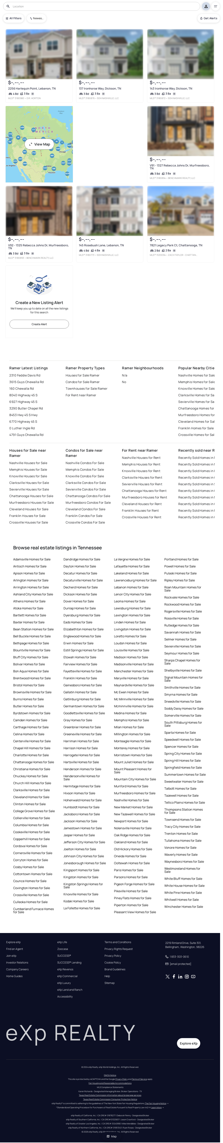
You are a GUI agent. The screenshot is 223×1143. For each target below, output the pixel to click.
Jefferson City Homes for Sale (84, 842)
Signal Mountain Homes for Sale (183, 679)
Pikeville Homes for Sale (131, 891)
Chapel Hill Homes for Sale (31, 748)
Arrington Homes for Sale (31, 587)
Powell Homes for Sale (180, 566)
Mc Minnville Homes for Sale (134, 699)
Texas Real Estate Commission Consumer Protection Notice (110, 1099)
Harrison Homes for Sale (81, 748)
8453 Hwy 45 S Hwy (23, 415)
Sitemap (110, 983)
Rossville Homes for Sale (181, 618)
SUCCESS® (64, 955)
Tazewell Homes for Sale (181, 795)
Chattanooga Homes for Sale (33, 762)
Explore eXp (13, 942)
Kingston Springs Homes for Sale (83, 885)
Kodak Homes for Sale (79, 901)
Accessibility (65, 996)
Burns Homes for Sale (28, 699)
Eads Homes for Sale (78, 622)
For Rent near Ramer (81, 395)
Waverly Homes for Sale (181, 854)
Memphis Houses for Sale (28, 469)
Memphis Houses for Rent (141, 464)
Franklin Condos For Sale (84, 516)
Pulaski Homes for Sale (180, 573)
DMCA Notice (110, 1075)
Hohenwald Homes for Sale (83, 800)
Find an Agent (14, 949)
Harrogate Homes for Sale (82, 755)
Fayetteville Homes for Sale (83, 671)
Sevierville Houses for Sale (29, 489)
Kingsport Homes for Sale (81, 870)
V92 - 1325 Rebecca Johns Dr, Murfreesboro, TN (38, 246)
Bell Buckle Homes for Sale (32, 636)
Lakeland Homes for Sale (131, 573)
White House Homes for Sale (184, 885)
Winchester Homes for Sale (183, 906)
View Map (39, 144)
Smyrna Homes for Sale (180, 694)
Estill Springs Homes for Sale (84, 650)
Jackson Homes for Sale (80, 821)
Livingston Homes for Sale (132, 629)
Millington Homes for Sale (132, 734)
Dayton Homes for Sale (80, 566)
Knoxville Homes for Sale (81, 894)
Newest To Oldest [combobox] (38, 18)
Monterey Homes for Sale (132, 748)
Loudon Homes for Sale (130, 643)
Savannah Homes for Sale (182, 632)
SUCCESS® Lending (69, 962)
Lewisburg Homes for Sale (132, 608)
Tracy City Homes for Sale (182, 826)
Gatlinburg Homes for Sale (82, 699)
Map (111, 1136)
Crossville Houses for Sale (28, 522)
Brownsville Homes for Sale (32, 692)
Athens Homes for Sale (29, 601)
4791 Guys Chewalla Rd (26, 435)
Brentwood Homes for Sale (32, 678)
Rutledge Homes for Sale (181, 625)
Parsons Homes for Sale (131, 877)
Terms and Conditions (118, 942)
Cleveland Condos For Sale (85, 509)
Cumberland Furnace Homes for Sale (33, 910)
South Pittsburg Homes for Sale (183, 724)
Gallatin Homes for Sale (80, 692)
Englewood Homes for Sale (82, 636)
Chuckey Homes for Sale (30, 776)
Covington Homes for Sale (31, 888)
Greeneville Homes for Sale (83, 734)
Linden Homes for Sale (130, 622)
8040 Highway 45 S (23, 395)
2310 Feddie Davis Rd (24, 375)
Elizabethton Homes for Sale (84, 629)
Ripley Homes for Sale (179, 580)
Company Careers (17, 969)
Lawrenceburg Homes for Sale (135, 580)
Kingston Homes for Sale (81, 877)
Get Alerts (208, 18)
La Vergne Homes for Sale (132, 559)
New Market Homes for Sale (133, 807)
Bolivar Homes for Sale (29, 664)
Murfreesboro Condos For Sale (88, 502)
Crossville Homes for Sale (31, 895)
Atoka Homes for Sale (28, 608)
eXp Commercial (67, 976)
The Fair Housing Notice (155, 1103)
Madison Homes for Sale (131, 657)
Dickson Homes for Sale (80, 594)
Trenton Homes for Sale (181, 833)
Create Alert (39, 324)
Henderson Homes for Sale (82, 769)
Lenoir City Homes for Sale (132, 594)
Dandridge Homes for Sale (82, 559)
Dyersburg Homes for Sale (82, 615)
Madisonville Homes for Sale (134, 664)
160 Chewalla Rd (21, 388)
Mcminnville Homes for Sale (133, 706)
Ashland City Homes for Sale (33, 594)
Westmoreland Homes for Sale (182, 870)
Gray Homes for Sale (78, 720)
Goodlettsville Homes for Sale (84, 713)
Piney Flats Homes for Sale (132, 898)
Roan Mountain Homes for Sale (182, 588)
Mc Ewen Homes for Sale (131, 692)
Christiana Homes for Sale (31, 769)
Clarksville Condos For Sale (86, 483)
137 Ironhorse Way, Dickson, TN (100, 88)
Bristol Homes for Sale (28, 685)
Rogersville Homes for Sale (183, 611)
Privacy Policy (113, 955)
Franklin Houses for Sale (27, 516)
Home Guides (14, 976)
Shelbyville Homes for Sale (183, 670)
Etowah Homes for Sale (80, 657)
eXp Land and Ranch (69, 989)
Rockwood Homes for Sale (182, 604)
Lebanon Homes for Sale (131, 587)
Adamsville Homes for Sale (32, 559)
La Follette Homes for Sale (82, 908)
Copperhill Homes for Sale (31, 839)
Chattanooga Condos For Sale (88, 496)
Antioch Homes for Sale (29, 566)
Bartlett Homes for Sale (29, 615)
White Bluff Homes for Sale (183, 878)
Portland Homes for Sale (181, 559)
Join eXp (11, 955)
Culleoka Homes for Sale (30, 902)
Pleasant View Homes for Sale (135, 912)
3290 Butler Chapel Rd (26, 408)
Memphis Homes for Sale (131, 720)
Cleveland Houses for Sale (28, 509)
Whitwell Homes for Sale (181, 899)
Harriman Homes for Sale (81, 741)
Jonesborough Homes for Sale (85, 863)
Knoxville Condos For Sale (85, 476)
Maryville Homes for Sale (131, 678)
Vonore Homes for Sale (180, 847)
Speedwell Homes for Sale (182, 739)
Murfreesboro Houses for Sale (31, 502)
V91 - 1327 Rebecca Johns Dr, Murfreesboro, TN (179, 166)
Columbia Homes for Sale (31, 825)
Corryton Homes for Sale (30, 860)
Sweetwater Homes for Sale (183, 781)
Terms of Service (139, 1079)
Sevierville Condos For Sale (86, 489)
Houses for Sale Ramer (82, 375)
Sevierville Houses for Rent (142, 484)
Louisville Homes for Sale (131, 650)
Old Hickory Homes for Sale (133, 849)
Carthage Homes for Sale (31, 727)
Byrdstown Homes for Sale (31, 713)
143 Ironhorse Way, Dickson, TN (171, 88)
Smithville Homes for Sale (182, 687)
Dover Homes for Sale (79, 601)
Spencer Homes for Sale (181, 746)
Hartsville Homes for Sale (81, 762)
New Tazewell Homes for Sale (134, 814)
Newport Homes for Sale (131, 821)
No (124, 382)
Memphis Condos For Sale (85, 469)
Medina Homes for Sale (130, 713)
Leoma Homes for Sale (129, 601)
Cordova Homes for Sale (30, 846)
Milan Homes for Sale (129, 727)
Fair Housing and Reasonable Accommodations (110, 1083)
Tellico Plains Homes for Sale (184, 802)
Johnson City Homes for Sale (84, 856)
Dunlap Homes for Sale (80, 608)
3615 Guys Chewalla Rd (26, 382)
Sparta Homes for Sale (180, 732)
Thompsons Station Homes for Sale (183, 811)
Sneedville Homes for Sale (182, 701)
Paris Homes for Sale (128, 870)
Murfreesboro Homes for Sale (134, 793)
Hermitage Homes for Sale (82, 786)
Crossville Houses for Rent (141, 517)
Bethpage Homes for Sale (31, 643)
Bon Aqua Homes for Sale (31, 671)
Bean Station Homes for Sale (33, 629)
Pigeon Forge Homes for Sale (134, 884)
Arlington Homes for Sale (30, 580)
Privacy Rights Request (119, 949)
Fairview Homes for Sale (80, 664)
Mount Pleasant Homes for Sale (133, 770)
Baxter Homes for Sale (28, 622)
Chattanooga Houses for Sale (31, 496)
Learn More (156, 1107)
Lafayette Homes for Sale (132, 566)
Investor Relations (17, 962)
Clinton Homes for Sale (29, 804)
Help (107, 976)
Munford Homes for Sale (131, 786)
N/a (124, 375)
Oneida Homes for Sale (130, 856)
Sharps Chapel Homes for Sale (182, 662)
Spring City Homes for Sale (183, 753)
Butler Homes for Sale (28, 706)
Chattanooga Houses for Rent (144, 491)
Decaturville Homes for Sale (83, 580)
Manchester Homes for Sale (133, 671)
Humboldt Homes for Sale (81, 807)
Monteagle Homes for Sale (132, 741)
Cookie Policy (113, 962)
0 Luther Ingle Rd (22, 428)
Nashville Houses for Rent (141, 458)
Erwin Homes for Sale (78, 643)
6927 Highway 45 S (23, 402)
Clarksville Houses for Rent (142, 477)
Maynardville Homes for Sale (134, 685)
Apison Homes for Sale (29, 573)
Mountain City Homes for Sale (135, 779)
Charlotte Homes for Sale (31, 755)
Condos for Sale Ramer (83, 382)
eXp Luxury (64, 983)
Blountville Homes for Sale (31, 650)
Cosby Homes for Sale (28, 867)
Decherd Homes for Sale (81, 587)
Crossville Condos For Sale (85, 522)
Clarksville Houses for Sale (29, 483)
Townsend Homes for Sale (182, 819)
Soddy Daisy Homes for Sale (183, 708)
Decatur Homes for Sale (80, 573)
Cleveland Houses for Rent (142, 504)
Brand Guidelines (115, 969)
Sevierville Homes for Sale (182, 646)
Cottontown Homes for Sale (32, 874)
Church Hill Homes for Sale (32, 783)
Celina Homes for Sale (28, 734)
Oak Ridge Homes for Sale (132, 835)
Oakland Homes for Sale (131, 842)
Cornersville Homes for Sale (32, 853)
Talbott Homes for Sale (180, 788)
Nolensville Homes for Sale (133, 828)
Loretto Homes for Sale (130, 636)
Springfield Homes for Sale (183, 767)
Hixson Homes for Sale (79, 793)
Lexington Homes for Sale (132, 615)
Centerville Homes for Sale (32, 741)
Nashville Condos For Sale (85, 463)
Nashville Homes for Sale (131, 800)
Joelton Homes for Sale (80, 849)
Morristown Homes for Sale (133, 755)
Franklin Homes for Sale (80, 678)
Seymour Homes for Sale (181, 653)
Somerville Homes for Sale (182, 715)
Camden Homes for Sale (30, 720)
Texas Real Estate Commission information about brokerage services (110, 1095)
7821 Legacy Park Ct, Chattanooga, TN (176, 245)
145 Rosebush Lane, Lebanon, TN (101, 245)
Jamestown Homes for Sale (83, 828)
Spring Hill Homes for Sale (182, 760)
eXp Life (62, 942)
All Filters (13, 18)
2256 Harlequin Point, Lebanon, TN (32, 88)
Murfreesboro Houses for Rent (144, 497)
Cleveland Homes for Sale (31, 797)
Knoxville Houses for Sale (28, 476)
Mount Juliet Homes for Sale (134, 762)
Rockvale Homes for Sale (181, 597)
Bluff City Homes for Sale (30, 657)
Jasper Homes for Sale (79, 835)
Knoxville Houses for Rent (141, 471)
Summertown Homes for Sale (185, 774)
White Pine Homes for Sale (183, 892)
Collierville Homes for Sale (31, 818)
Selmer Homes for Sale (180, 639)
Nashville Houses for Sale (28, 463)
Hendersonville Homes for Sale (82, 777)
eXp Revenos (65, 969)
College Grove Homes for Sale (34, 811)
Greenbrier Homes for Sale (82, 727)
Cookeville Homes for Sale (31, 832)
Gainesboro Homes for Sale (83, 685)
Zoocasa (62, 949)
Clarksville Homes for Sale (31, 790)
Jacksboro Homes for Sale (82, 814)
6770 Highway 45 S (23, 421)
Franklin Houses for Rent (140, 510)
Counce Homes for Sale (29, 881)
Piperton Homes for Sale (131, 905)
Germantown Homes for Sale (84, 706)
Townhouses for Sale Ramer (86, 388)
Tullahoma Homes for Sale (182, 840)
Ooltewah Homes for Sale (132, 863)
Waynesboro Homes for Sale (184, 861)
